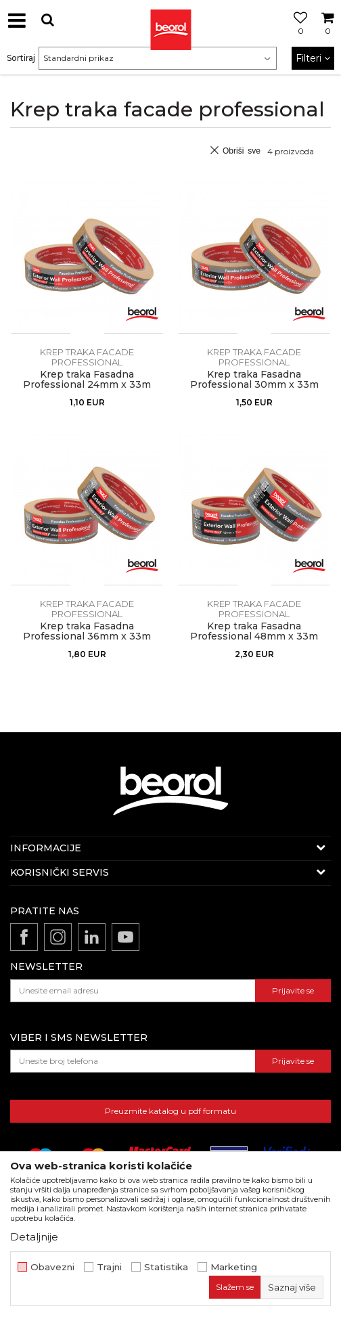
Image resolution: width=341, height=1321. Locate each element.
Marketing (233, 1267)
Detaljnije (34, 1236)
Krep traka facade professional (87, 356)
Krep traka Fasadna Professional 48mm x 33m (254, 631)
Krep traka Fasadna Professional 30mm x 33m (254, 380)
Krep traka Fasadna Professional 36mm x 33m (87, 631)
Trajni (109, 1267)
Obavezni (52, 1267)
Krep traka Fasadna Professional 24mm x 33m (87, 380)
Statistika (166, 1267)
